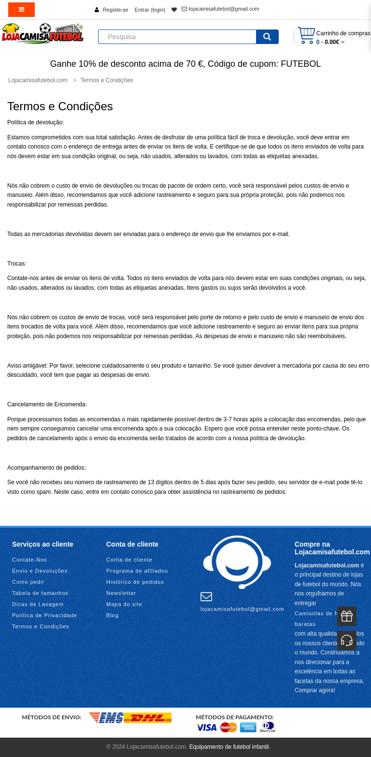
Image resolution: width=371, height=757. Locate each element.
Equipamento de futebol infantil (229, 746)
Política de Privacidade (44, 615)
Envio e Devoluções (40, 571)
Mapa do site (124, 604)
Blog (112, 615)
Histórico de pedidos (135, 582)
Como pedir (28, 582)
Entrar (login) (150, 10)
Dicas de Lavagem (38, 604)
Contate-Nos (29, 560)
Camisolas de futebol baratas (324, 618)
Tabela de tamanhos (40, 593)
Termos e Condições (40, 626)
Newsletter (121, 593)
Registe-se (115, 10)
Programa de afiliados (137, 571)
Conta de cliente (129, 560)
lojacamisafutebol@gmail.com (220, 9)
